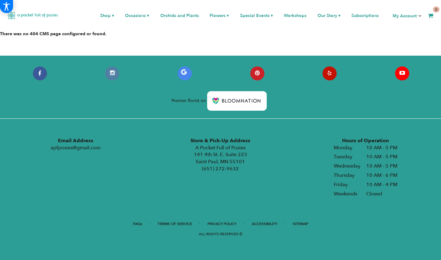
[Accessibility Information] (6, 6)
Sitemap (300, 223)
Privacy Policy (221, 223)
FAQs (137, 223)
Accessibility (264, 223)
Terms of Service (175, 223)
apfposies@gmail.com (75, 147)
